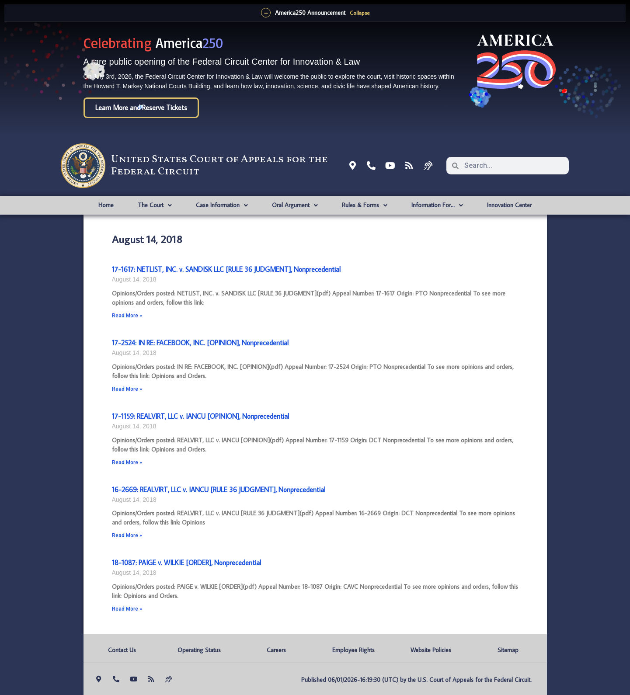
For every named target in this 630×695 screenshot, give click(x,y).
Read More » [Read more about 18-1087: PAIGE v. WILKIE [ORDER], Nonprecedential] (127, 609)
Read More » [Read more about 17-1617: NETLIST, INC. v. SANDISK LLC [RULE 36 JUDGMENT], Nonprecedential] (127, 316)
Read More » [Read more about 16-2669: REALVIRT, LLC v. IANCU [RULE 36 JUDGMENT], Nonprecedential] (127, 535)
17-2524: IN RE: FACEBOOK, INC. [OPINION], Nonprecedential (200, 342)
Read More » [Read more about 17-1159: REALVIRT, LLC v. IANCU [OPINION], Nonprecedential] (127, 462)
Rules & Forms (364, 205)
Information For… (437, 205)
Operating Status (199, 650)
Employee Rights (353, 650)
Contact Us (122, 650)
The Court (155, 205)
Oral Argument (295, 205)
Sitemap (508, 650)
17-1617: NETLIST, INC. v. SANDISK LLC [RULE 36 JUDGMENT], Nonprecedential (226, 269)
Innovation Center (509, 205)
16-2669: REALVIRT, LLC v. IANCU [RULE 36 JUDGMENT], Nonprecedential (218, 489)
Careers (276, 650)
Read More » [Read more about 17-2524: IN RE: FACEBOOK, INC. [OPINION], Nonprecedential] (127, 389)
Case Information (222, 205)
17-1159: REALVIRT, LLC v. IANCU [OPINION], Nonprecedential (200, 416)
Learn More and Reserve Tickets (141, 107)
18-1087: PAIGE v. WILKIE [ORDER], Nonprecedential (186, 562)
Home (106, 205)
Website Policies (431, 650)
